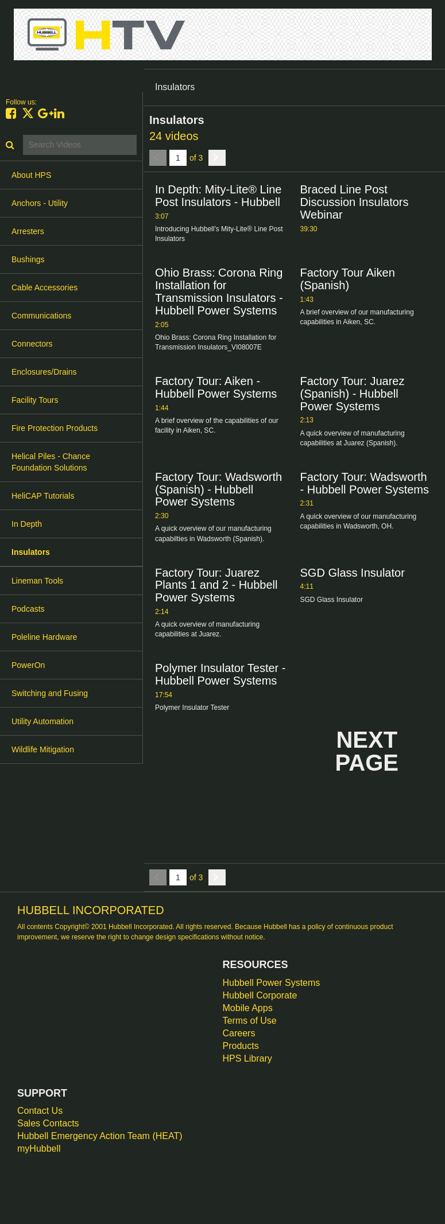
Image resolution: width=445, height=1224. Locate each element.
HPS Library (247, 1058)
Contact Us (40, 1111)
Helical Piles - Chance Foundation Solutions (50, 462)
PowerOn (28, 665)
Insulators (30, 552)
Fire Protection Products (54, 428)
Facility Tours (34, 400)
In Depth (26, 524)
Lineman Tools (37, 580)
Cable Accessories (44, 287)
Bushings (28, 259)
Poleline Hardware (44, 637)
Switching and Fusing (49, 693)
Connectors (32, 343)
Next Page (366, 751)
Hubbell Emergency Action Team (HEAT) (100, 1136)
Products (241, 1046)
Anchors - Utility (39, 203)
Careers (239, 1033)
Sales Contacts (48, 1123)
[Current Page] (178, 158)
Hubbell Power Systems (271, 983)
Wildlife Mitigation (42, 749)
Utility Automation (42, 721)
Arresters (27, 231)
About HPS (31, 175)
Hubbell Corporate (260, 995)
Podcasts (28, 608)
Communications (41, 315)
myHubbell (39, 1148)
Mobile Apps (248, 1008)
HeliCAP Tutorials (42, 495)
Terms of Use (250, 1020)
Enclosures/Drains (44, 371)
